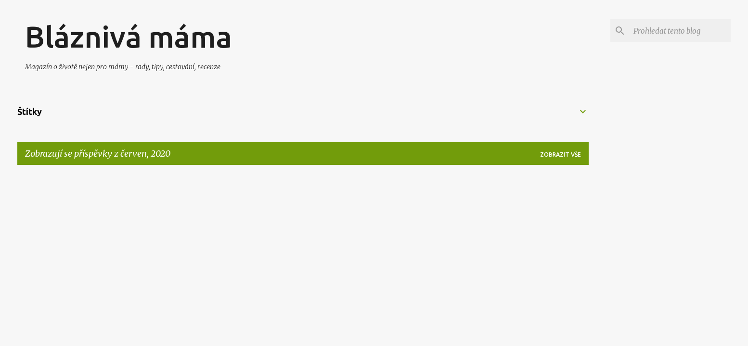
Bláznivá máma (128, 36)
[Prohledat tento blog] (680, 30)
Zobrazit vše (560, 154)
